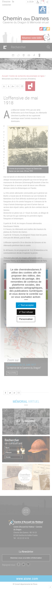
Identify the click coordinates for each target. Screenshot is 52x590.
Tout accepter (26, 305)
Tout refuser (26, 312)
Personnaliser (26, 319)
